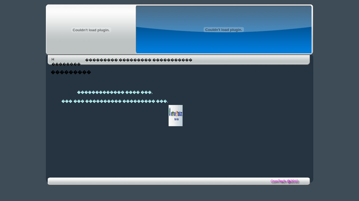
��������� (101, 60)
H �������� (66, 61)
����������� (168, 60)
